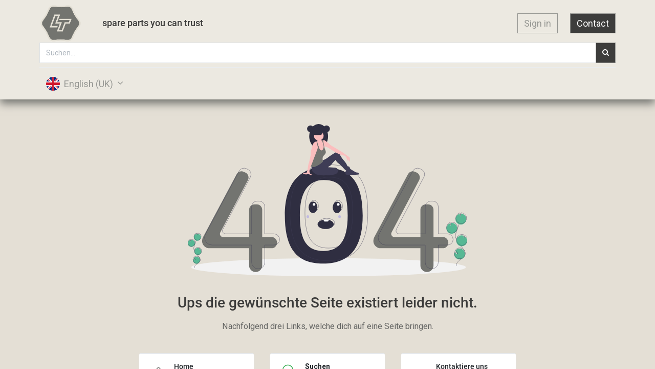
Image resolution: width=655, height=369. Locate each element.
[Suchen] (605, 53)
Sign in (537, 23)
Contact (592, 23)
